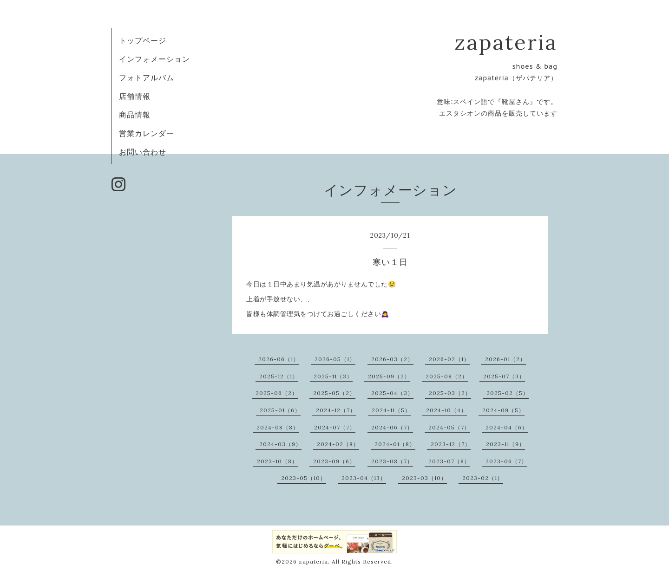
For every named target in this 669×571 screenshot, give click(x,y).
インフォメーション (154, 59)
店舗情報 (135, 96)
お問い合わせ (142, 151)
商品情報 (135, 114)
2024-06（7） (392, 427)
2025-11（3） (333, 376)
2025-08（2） (447, 376)
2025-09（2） (389, 376)
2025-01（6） (280, 410)
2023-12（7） (451, 444)
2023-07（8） (449, 461)
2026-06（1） (278, 359)
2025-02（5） (507, 392)
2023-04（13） (363, 477)
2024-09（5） (503, 410)
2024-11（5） (391, 410)
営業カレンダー (146, 133)
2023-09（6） (334, 461)
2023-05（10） (303, 477)
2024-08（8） (277, 427)
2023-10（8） (277, 461)
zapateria (506, 42)
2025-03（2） (450, 392)
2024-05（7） (449, 427)
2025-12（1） (278, 376)
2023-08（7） (392, 461)
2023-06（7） (506, 461)
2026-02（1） (449, 359)
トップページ (142, 40)
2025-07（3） (504, 376)
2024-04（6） (506, 427)
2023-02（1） (482, 477)
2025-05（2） (334, 392)
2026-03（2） (392, 359)
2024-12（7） (336, 410)
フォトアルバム (146, 77)
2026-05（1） (335, 359)
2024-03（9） (280, 444)
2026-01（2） (505, 359)
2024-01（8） (394, 444)
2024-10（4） (446, 410)
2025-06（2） (277, 392)
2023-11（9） (505, 444)
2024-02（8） (338, 444)
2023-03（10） (424, 477)
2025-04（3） (392, 392)
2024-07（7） (334, 427)
